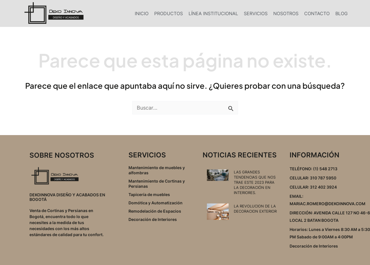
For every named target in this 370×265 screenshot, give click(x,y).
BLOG (341, 13)
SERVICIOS (256, 13)
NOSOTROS (285, 13)
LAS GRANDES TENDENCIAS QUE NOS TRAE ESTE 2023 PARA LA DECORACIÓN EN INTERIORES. (255, 182)
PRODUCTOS (168, 13)
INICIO (142, 13)
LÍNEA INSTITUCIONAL (213, 13)
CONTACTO (317, 13)
